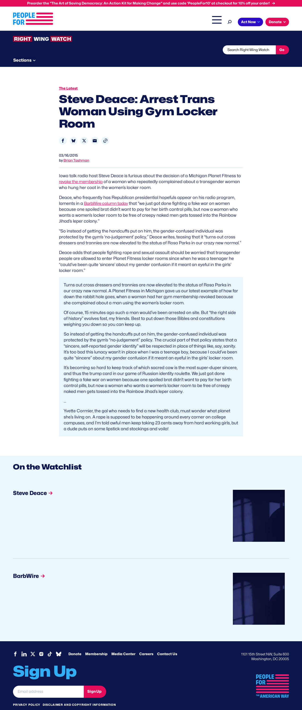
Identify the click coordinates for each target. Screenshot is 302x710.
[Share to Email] (95, 132)
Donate (74, 645)
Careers (146, 645)
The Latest (195, 22)
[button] (105, 132)
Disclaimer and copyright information (79, 695)
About (90, 22)
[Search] (229, 21)
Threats (47, 50)
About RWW (102, 50)
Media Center (123, 645)
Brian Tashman (76, 151)
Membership (96, 645)
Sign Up (94, 682)
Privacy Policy (26, 695)
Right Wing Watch (167, 22)
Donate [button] (275, 22)
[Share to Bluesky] (73, 132)
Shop (213, 22)
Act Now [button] (248, 22)
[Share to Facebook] (63, 132)
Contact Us (167, 645)
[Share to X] (84, 132)
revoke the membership (82, 172)
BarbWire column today (107, 194)
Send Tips (166, 50)
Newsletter (135, 50)
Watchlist (74, 50)
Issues (109, 22)
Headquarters (135, 22)
